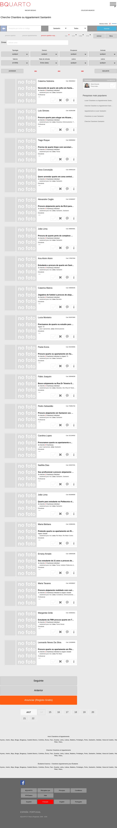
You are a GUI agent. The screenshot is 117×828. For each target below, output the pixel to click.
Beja (12, 740)
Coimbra (41, 740)
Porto (86, 740)
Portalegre (79, 740)
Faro (51, 740)
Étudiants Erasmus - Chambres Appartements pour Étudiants (58, 764)
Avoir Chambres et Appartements (58, 736)
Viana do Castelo (108, 740)
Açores (2, 740)
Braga (17, 740)
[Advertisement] (100, 140)
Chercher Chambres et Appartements (58, 750)
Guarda (56, 740)
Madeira (72, 740)
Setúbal (98, 740)
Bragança (23, 740)
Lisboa (66, 740)
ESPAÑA (24, 812)
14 (41, 712)
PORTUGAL (35, 812)
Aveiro (8, 740)
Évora (47, 740)
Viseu (60, 742)
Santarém (92, 740)
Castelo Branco (32, 740)
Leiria (62, 740)
